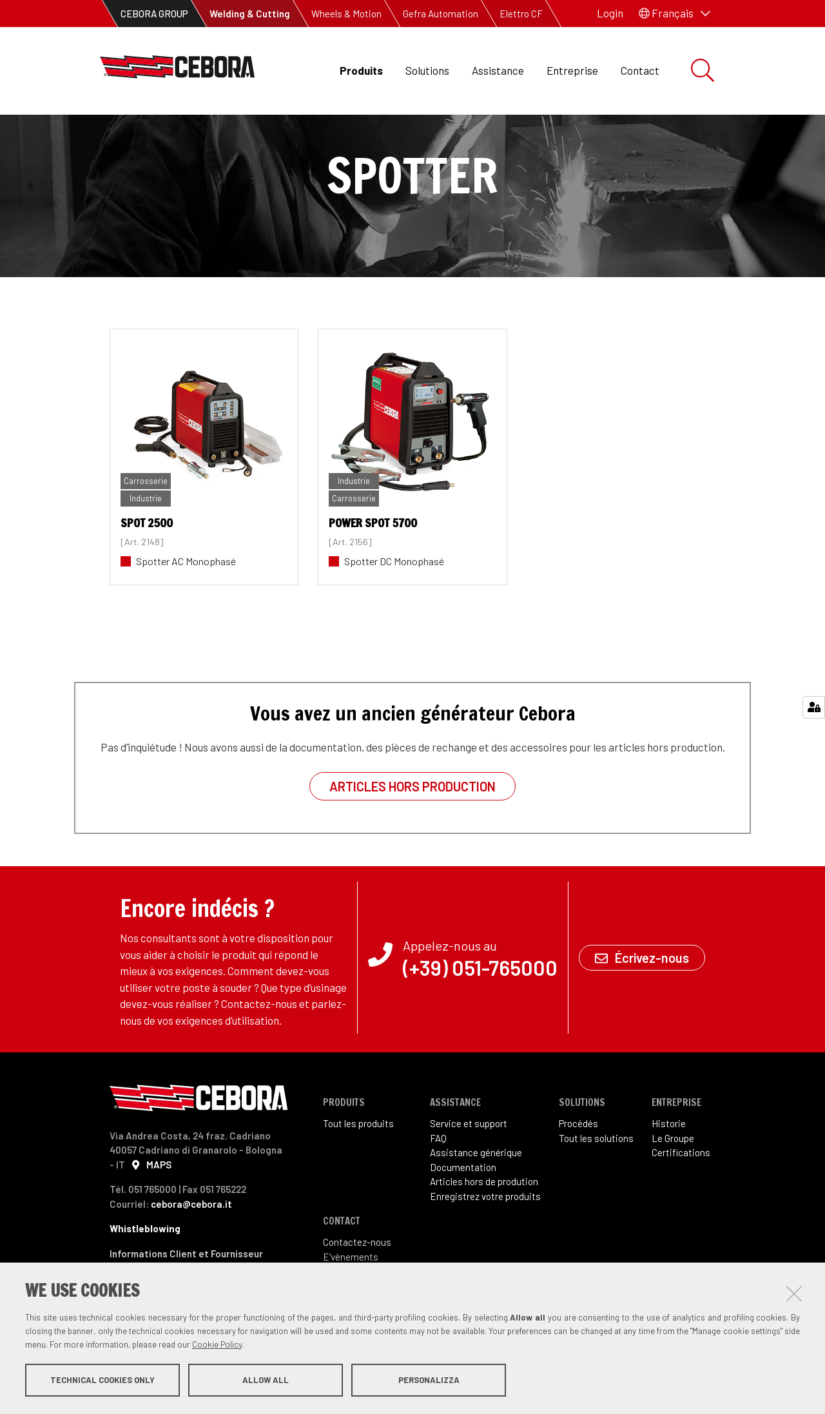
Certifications (681, 1195)
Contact (640, 70)
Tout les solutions (596, 1181)
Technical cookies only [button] (102, 1380)
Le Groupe (673, 1181)
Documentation (463, 1210)
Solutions (427, 70)
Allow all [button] (265, 1380)
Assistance (498, 70)
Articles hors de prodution (484, 1224)
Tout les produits (358, 1166)
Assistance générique (476, 1195)
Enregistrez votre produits (485, 1239)
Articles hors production (412, 829)
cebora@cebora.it (191, 1247)
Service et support (468, 1166)
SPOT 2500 (147, 565)
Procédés (578, 1166)
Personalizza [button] (429, 1380)
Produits (361, 70)
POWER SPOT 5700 (373, 565)
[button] (674, 13)
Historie (669, 1166)
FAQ (438, 1181)
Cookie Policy (217, 1345)
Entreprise (572, 70)
